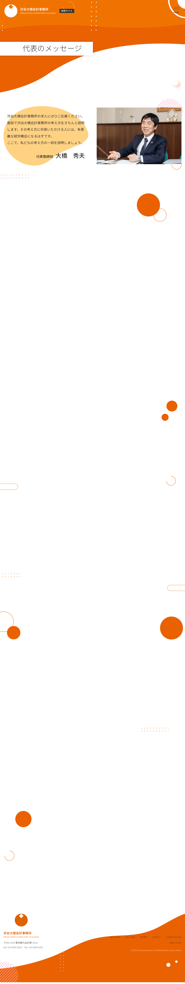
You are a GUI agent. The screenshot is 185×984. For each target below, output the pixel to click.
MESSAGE (115, 939)
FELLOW (130, 939)
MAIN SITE (175, 945)
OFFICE (157, 939)
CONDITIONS (173, 939)
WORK (143, 939)
